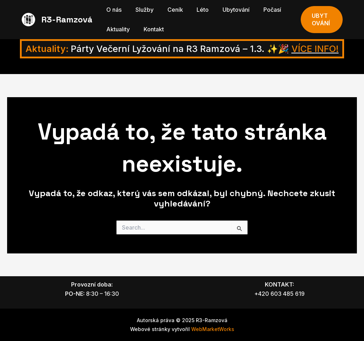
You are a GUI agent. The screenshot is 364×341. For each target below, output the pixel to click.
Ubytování (225, 9)
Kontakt (150, 29)
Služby (141, 9)
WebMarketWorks (213, 329)
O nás (113, 9)
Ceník (169, 9)
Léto (194, 9)
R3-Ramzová (66, 19)
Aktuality (117, 29)
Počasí (259, 9)
